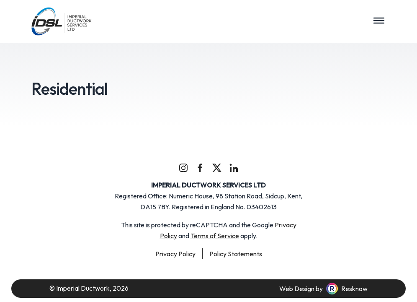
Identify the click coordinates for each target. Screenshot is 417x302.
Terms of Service (214, 236)
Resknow (354, 288)
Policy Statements (235, 254)
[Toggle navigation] (379, 20)
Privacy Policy (175, 254)
